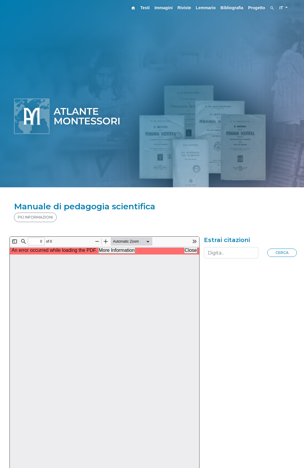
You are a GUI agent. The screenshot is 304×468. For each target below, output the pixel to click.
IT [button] (281, 7)
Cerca (282, 252)
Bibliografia (232, 7)
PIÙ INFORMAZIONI (35, 217)
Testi (145, 7)
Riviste (184, 7)
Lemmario (206, 7)
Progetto (256, 7)
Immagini (163, 7)
